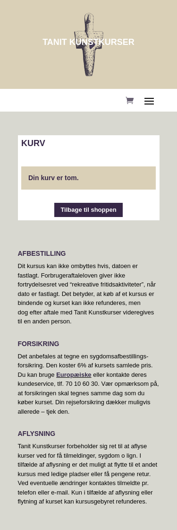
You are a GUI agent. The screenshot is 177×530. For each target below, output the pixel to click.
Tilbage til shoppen (88, 209)
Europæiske (73, 374)
